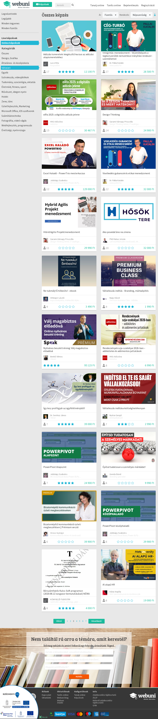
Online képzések (11, 42)
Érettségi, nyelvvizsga (13, 130)
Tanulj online (97, 5)
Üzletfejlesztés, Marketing (16, 106)
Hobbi (5, 96)
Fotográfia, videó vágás (14, 120)
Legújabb (6, 18)
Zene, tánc (7, 101)
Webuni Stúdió (60, 701)
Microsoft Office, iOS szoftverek (18, 111)
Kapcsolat (46, 694)
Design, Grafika (10, 58)
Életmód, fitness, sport (14, 86)
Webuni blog (63, 697)
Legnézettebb (9, 13)
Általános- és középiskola (15, 62)
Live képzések (9, 38)
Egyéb (5, 72)
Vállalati (6, 67)
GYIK (95, 705)
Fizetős (110, 14)
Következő (96, 621)
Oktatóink (46, 697)
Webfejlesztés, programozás (17, 125)
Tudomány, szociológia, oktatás (18, 82)
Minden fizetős (9, 28)
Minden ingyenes (10, 23)
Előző (59, 621)
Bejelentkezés (131, 5)
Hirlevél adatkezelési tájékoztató (102, 701)
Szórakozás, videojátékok (15, 77)
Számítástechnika (11, 115)
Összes (5, 53)
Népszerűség (142, 14)
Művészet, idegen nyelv (14, 91)
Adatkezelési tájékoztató (104, 694)
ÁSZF (95, 697)
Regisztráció (148, 5)
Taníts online (114, 5)
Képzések (42, 4)
